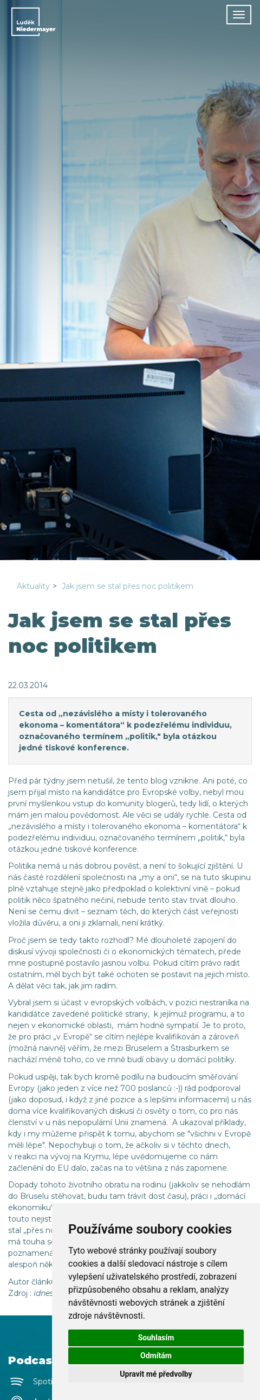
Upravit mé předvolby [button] (156, 1374)
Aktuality (33, 586)
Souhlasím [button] (156, 1337)
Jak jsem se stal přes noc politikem (127, 586)
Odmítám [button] (156, 1355)
